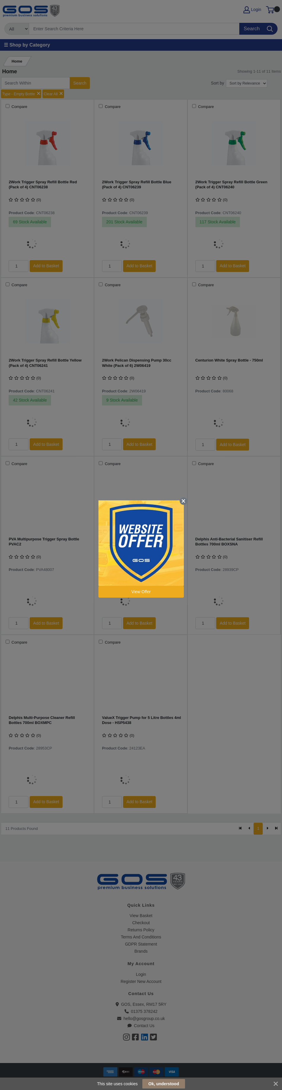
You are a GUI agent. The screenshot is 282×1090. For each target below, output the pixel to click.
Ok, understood (163, 1083)
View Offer (141, 591)
